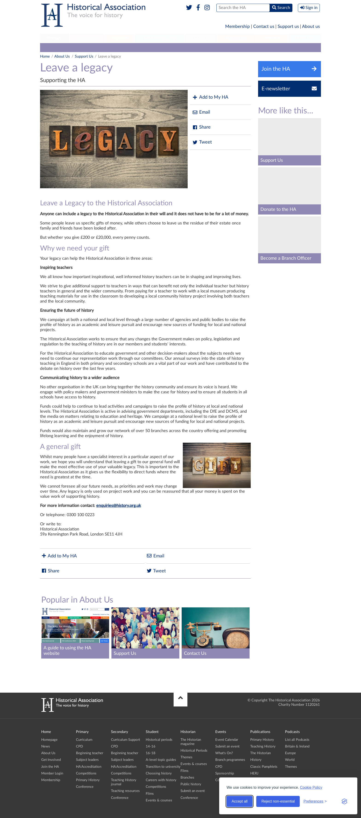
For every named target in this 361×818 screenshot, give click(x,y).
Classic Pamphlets (263, 766)
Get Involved (51, 760)
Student (120, 38)
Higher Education (159, 38)
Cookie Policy (311, 787)
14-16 (150, 746)
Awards (181, 47)
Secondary (87, 38)
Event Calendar (226, 739)
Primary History (88, 780)
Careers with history (161, 780)
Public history (190, 784)
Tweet (202, 142)
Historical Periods (193, 750)
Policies (216, 47)
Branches (304, 38)
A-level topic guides (161, 760)
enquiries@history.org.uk (118, 506)
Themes (186, 757)
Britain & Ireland (297, 746)
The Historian (260, 753)
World (289, 760)
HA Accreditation (88, 766)
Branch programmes (230, 760)
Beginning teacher (89, 753)
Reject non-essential (278, 801)
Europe (290, 753)
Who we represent (108, 47)
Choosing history (159, 773)
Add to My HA (210, 97)
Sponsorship (224, 773)
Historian (201, 38)
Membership (237, 26)
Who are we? (53, 47)
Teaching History (263, 746)
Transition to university (163, 766)
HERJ (254, 773)
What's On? (224, 753)
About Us (62, 56)
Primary (54, 38)
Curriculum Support (125, 739)
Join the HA (50, 766)
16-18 (150, 753)
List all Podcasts (297, 739)
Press (198, 47)
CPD (79, 746)
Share (201, 127)
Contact (161, 47)
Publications (236, 38)
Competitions (86, 773)
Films (150, 793)
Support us (288, 26)
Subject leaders (87, 760)
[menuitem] (54, 38)
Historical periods (159, 739)
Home (45, 56)
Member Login (52, 773)
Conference (238, 47)
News (45, 746)
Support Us (84, 56)
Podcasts (272, 38)
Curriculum (84, 739)
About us (311, 26)
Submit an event (192, 791)
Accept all (239, 801)
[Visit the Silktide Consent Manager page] (344, 801)
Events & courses (159, 800)
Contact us (263, 26)
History (256, 760)
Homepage (49, 739)
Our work (78, 47)
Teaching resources (125, 791)
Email (201, 112)
